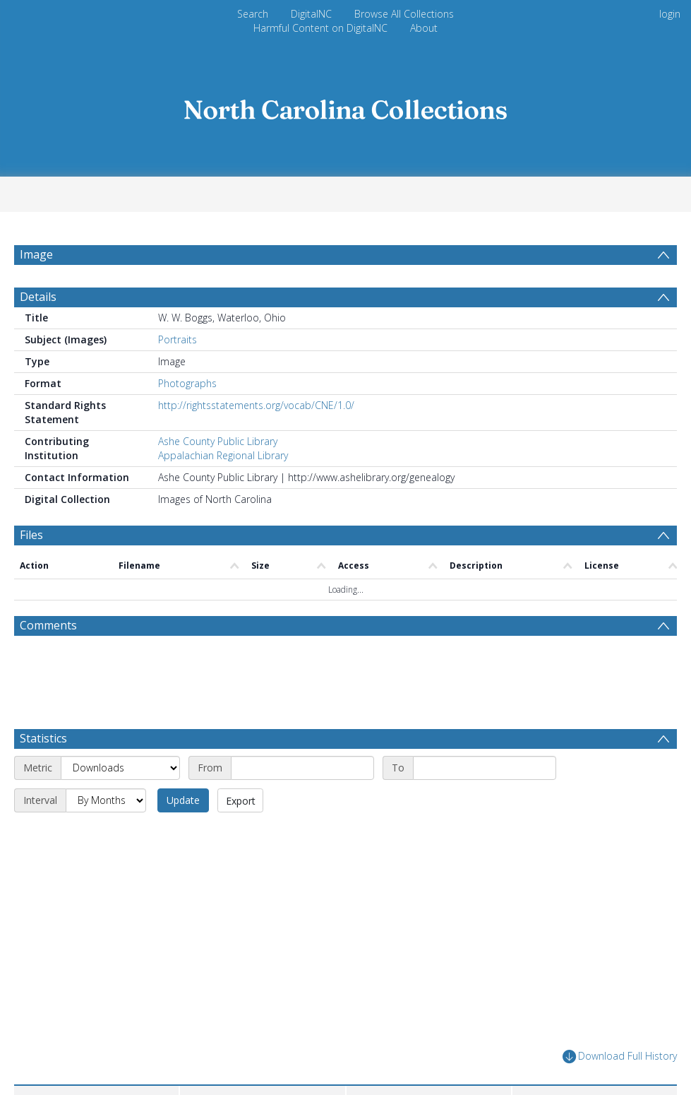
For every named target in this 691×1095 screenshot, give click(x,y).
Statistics (43, 738)
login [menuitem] (669, 13)
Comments (48, 625)
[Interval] (106, 800)
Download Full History (620, 1056)
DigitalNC (311, 13)
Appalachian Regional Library (223, 455)
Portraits (177, 339)
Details (38, 296)
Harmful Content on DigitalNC (320, 28)
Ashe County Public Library (217, 441)
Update (183, 800)
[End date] (484, 768)
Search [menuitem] (252, 13)
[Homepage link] (345, 105)
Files (31, 535)
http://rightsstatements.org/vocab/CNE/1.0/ (256, 405)
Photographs (187, 383)
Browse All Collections (404, 13)
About (424, 28)
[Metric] (120, 768)
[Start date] (302, 768)
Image (36, 254)
